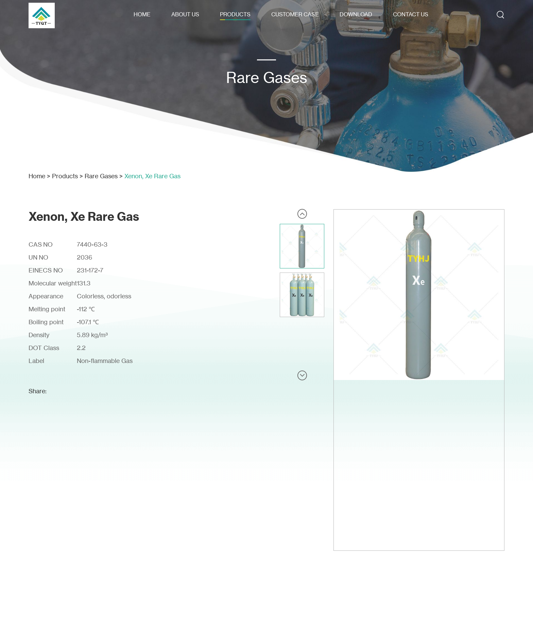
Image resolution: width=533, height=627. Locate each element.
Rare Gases (101, 176)
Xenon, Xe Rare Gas (152, 176)
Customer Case (295, 14)
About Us (185, 14)
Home (142, 14)
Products (235, 14)
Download (356, 14)
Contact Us (410, 14)
